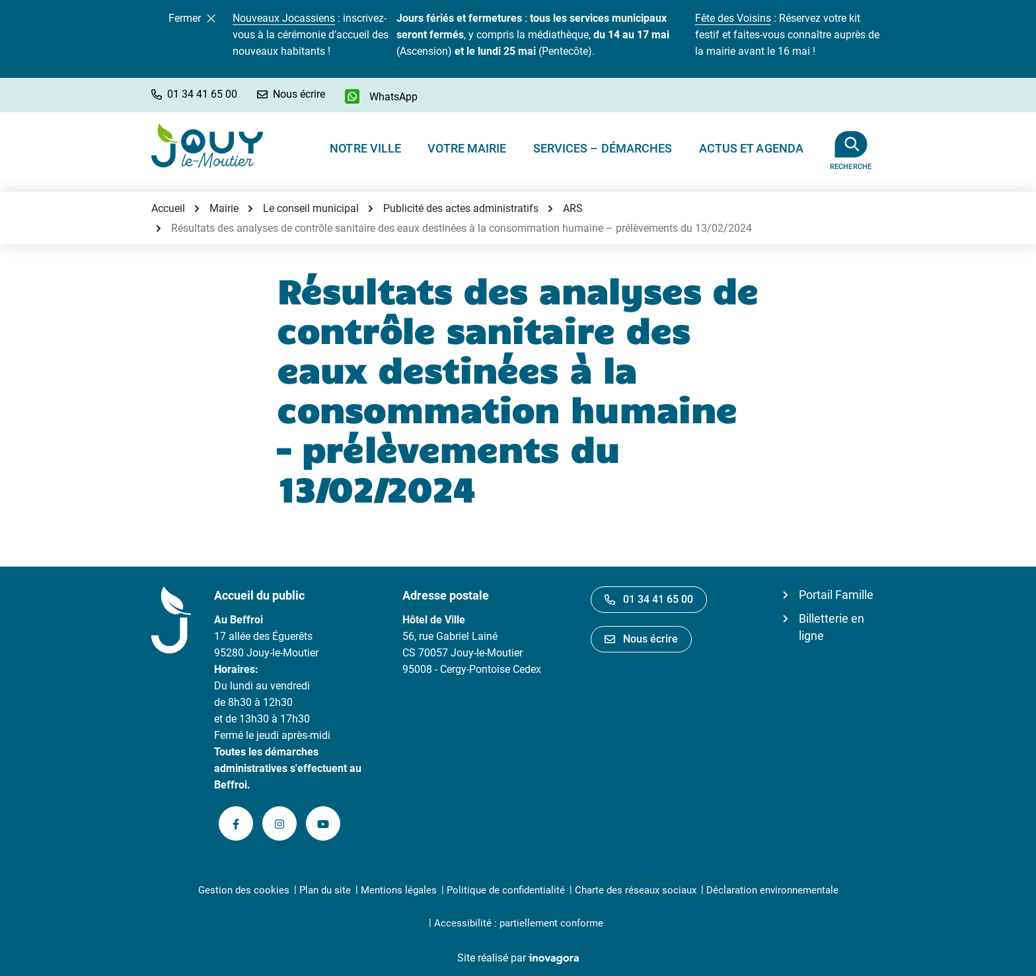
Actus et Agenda (751, 148)
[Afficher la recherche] (851, 145)
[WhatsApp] (381, 96)
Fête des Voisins (733, 18)
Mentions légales (399, 890)
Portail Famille (836, 595)
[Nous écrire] (291, 94)
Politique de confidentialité (506, 890)
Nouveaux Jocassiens (284, 18)
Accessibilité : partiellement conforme (518, 923)
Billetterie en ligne (831, 627)
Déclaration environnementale (772, 890)
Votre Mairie (466, 148)
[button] (194, 94)
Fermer (191, 18)
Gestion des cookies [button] (243, 890)
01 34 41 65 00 (649, 599)
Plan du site (325, 890)
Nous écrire (641, 639)
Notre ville (365, 148)
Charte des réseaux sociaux (635, 890)
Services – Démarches (603, 148)
